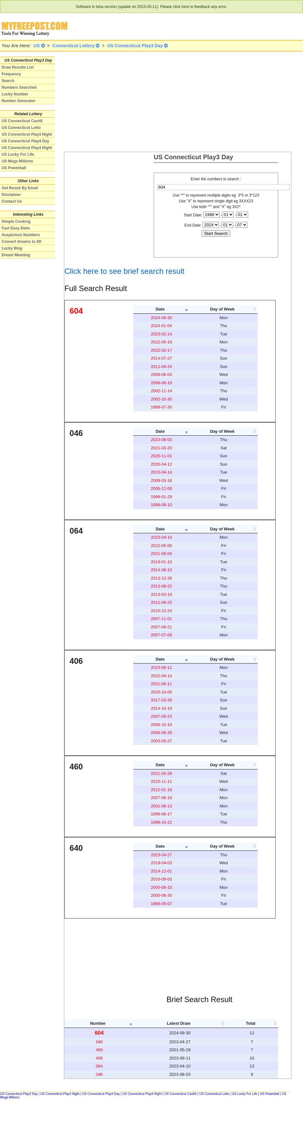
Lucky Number (15, 94)
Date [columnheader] (160, 309)
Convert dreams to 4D (21, 241)
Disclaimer (11, 194)
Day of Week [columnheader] (222, 309)
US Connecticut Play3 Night (27, 134)
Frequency (11, 74)
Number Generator (18, 101)
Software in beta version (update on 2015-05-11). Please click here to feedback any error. (151, 6)
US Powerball (14, 168)
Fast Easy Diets (16, 228)
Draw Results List (18, 67)
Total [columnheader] (250, 1023)
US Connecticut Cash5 (22, 121)
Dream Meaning (16, 255)
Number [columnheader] (98, 1023)
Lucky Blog (12, 248)
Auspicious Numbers (21, 235)
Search (8, 81)
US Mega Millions (17, 161)
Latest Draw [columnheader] (178, 1023)
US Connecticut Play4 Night (27, 148)
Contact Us (12, 201)
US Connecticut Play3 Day (19, 1094)
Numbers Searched (19, 87)
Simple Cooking (16, 221)
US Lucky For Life (18, 154)
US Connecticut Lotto (21, 127)
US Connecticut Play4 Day (25, 141)
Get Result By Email (20, 188)
